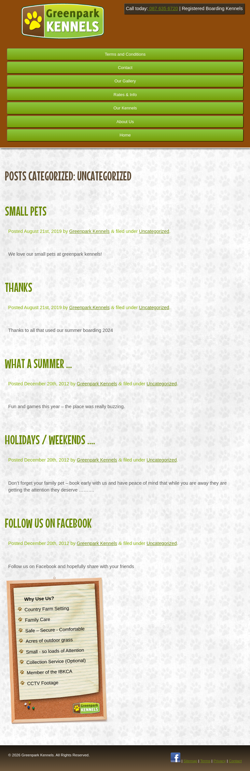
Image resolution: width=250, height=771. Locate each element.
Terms (205, 761)
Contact (125, 67)
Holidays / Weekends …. (50, 440)
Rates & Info (125, 94)
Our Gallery (125, 81)
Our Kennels (125, 108)
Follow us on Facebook (48, 523)
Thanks (18, 287)
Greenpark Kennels (89, 231)
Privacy (220, 761)
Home (125, 135)
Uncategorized (154, 231)
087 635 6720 (163, 8)
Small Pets (26, 211)
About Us (125, 121)
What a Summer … (38, 363)
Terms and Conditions (125, 54)
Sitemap (190, 761)
